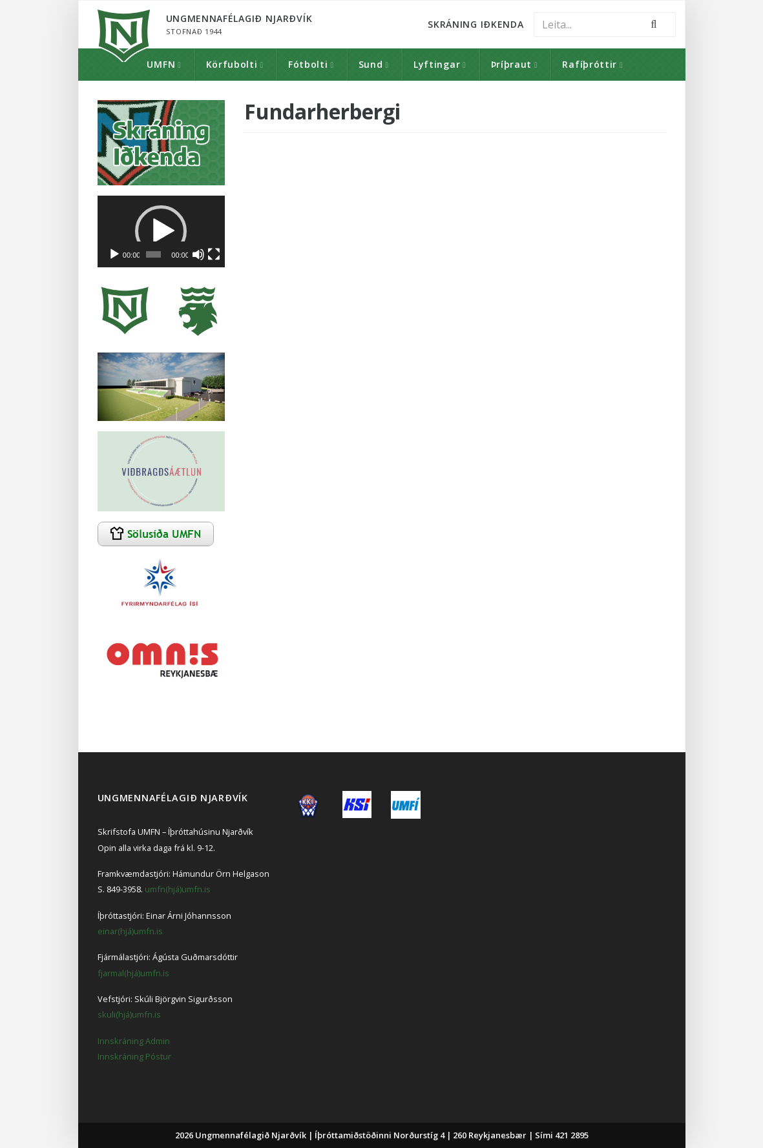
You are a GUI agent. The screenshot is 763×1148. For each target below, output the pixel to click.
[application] (161, 231)
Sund (371, 64)
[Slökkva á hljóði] (198, 254)
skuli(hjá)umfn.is (129, 1014)
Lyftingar (436, 64)
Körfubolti (232, 64)
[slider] (153, 254)
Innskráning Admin (134, 1041)
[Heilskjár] (213, 254)
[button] (161, 231)
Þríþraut (511, 64)
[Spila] (114, 254)
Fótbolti (308, 64)
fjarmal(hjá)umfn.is (133, 973)
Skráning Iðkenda (475, 24)
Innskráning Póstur (134, 1056)
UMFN (161, 64)
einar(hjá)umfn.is (130, 931)
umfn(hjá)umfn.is (178, 889)
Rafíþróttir (589, 64)
